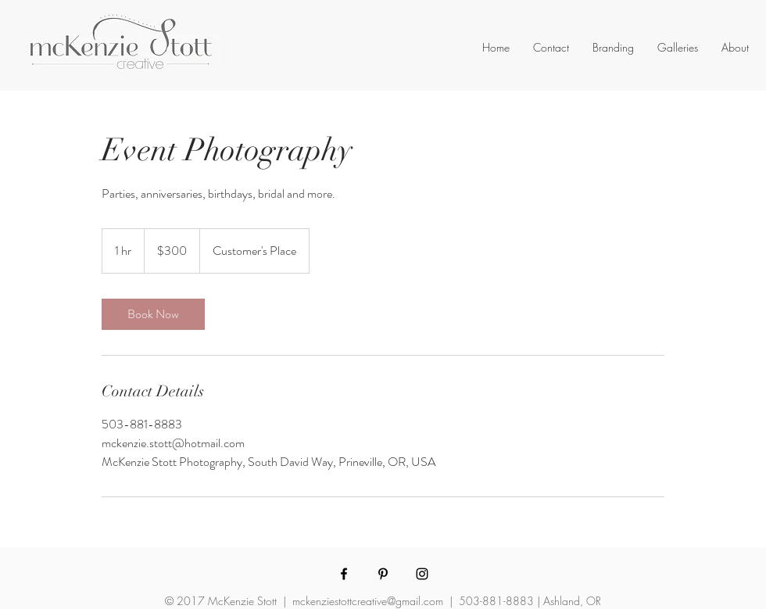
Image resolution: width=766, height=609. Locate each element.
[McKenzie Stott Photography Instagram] (422, 574)
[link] (153, 314)
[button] (613, 47)
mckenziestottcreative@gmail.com (367, 600)
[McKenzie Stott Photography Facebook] (344, 574)
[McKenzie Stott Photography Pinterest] (383, 574)
